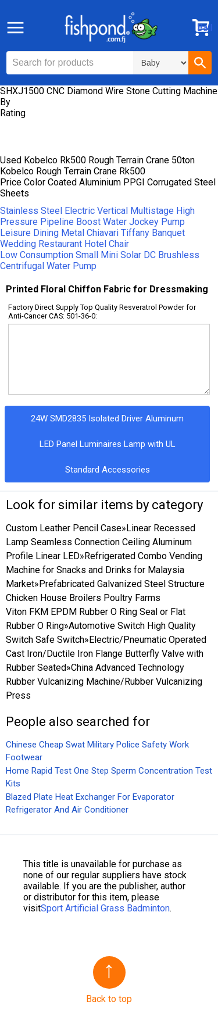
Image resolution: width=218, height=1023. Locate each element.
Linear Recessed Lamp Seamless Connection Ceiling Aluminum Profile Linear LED (100, 542)
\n (160, 62)
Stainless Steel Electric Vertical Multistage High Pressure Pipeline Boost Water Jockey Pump (97, 216)
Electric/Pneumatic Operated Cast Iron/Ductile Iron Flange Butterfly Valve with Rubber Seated (106, 653)
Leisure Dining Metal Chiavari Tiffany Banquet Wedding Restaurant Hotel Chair (92, 238)
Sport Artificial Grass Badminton (105, 908)
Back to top (109, 998)
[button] (200, 62)
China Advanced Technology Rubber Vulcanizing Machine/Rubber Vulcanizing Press (104, 681)
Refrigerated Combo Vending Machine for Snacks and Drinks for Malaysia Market (104, 569)
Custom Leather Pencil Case (63, 528)
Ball (204, 27)
